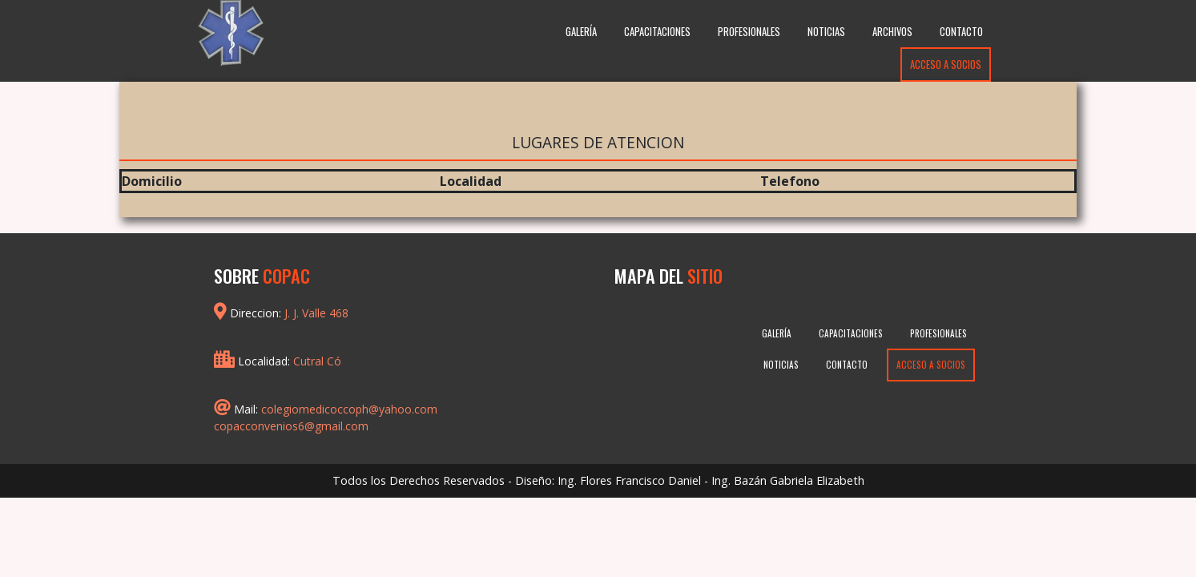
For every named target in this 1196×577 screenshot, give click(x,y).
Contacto (961, 31)
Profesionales (749, 31)
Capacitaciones (657, 31)
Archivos (892, 31)
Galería (581, 31)
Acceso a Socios (945, 64)
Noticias (826, 31)
